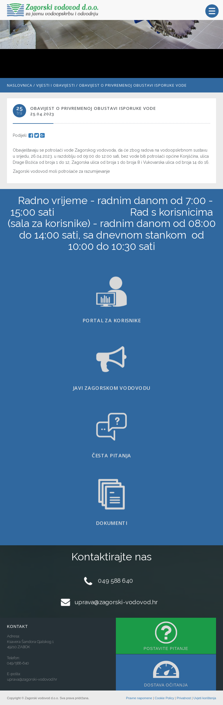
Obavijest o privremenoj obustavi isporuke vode (133, 85)
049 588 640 (115, 580)
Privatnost (184, 698)
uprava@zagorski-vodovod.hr (116, 602)
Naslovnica (19, 85)
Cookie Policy (164, 698)
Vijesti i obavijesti (55, 85)
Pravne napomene (139, 698)
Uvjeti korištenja (204, 698)
